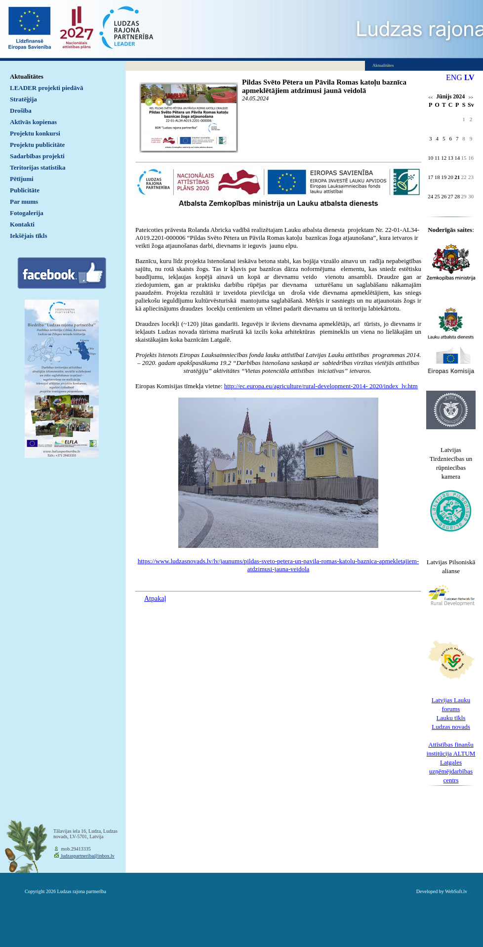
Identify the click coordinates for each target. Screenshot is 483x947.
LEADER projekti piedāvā (46, 87)
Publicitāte (25, 190)
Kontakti (22, 224)
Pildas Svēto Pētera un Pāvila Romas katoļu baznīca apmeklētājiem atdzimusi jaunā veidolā (324, 86)
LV (469, 77)
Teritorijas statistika (38, 167)
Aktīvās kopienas (33, 122)
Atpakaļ (155, 598)
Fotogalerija (26, 213)
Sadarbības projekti (37, 156)
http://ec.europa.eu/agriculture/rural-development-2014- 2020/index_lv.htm (321, 386)
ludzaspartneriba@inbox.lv (87, 855)
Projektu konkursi (35, 133)
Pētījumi (22, 178)
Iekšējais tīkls (28, 235)
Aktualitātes (26, 76)
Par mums (24, 201)
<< (430, 97)
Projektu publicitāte (37, 144)
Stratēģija (23, 99)
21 (457, 177)
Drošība (21, 110)
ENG (454, 77)
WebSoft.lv (456, 891)
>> (471, 97)
